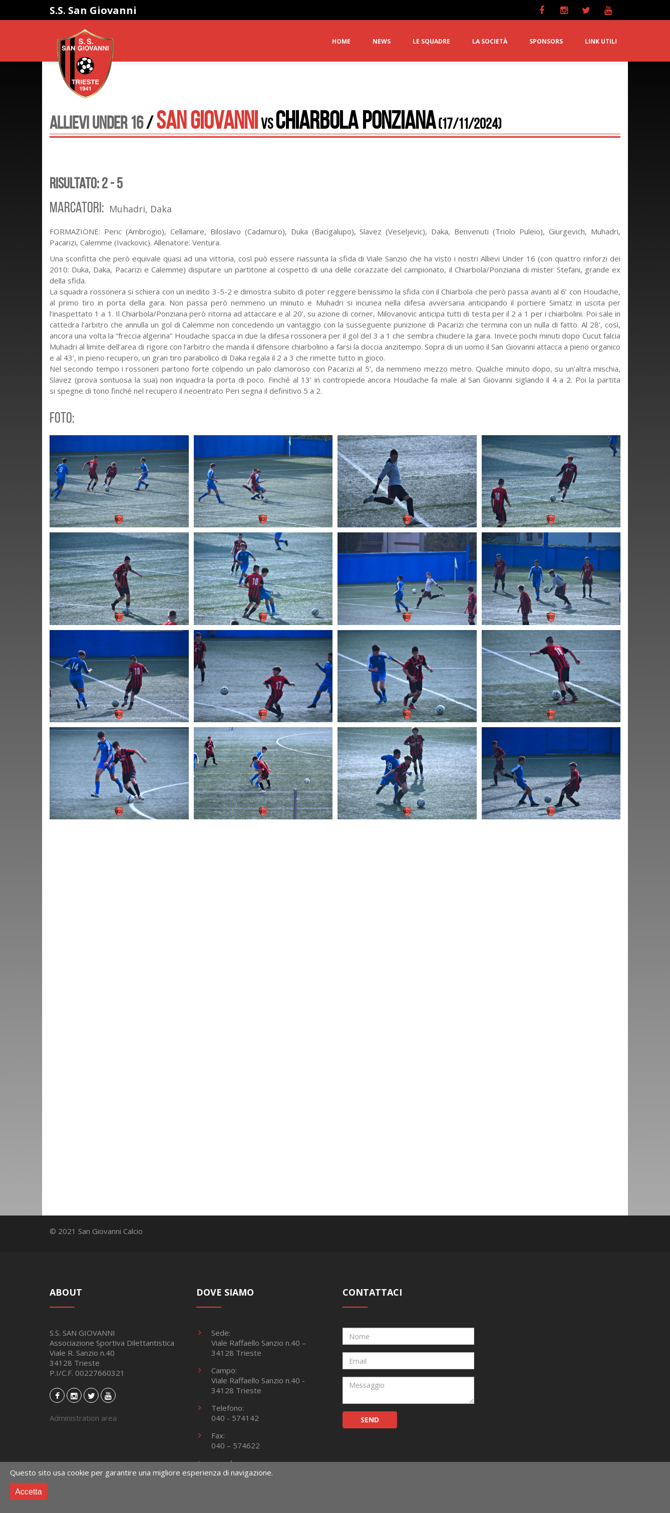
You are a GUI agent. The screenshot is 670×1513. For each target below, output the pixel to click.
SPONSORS (546, 41)
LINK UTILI (601, 41)
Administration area (83, 1418)
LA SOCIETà (489, 41)
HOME (341, 41)
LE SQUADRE (431, 41)
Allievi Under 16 (96, 122)
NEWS (382, 41)
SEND (370, 1419)
